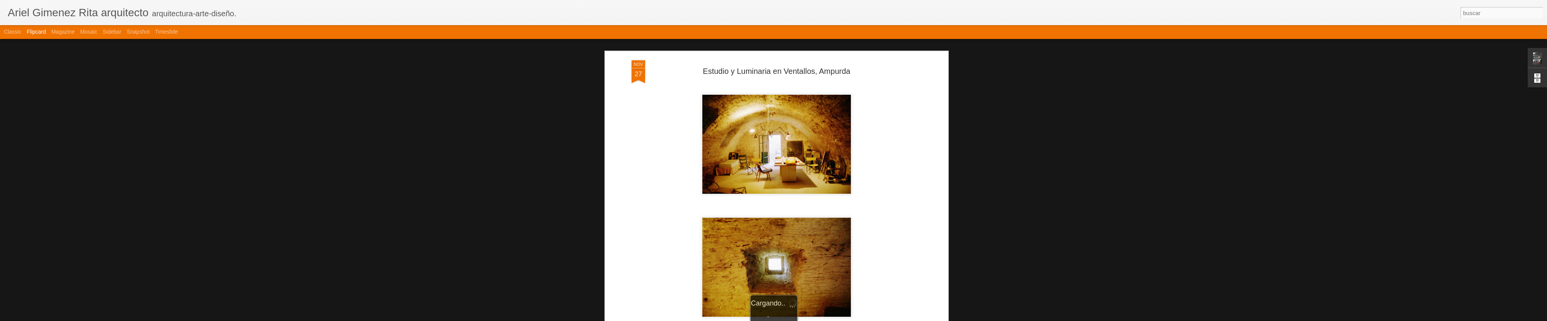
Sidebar (112, 32)
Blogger (803, 316)
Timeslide (166, 32)
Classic (12, 32)
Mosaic (88, 32)
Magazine (63, 32)
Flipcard (36, 32)
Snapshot (138, 32)
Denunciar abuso (829, 316)
